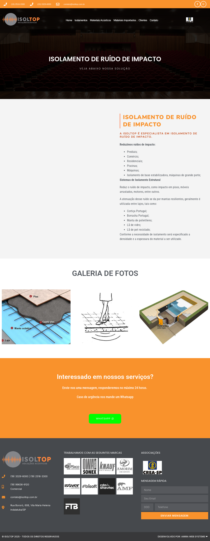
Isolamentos (81, 20)
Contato (154, 20)
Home (69, 20)
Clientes (143, 20)
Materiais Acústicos (100, 20)
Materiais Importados (124, 20)
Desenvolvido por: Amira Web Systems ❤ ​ (183, 536)
